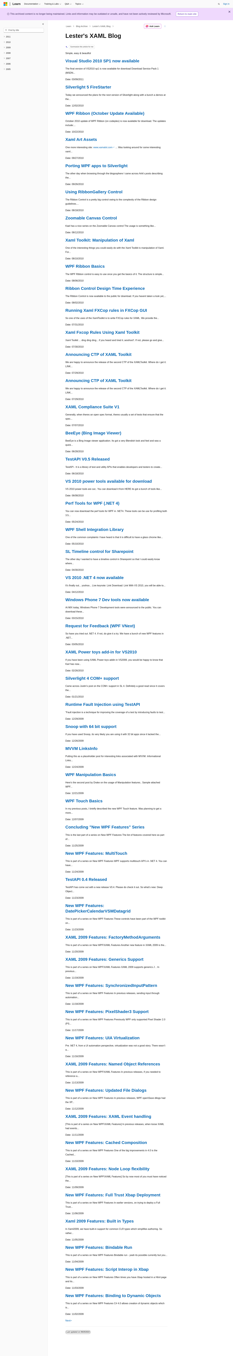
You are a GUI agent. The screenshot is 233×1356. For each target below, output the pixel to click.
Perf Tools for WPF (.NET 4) (92, 503)
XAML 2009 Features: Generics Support (104, 959)
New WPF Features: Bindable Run (98, 1247)
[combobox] (24, 30)
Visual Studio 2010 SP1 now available (102, 61)
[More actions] (165, 26)
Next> (68, 1320)
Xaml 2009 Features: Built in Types (99, 1221)
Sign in (226, 4)
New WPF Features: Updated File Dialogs (106, 1090)
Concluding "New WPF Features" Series (104, 827)
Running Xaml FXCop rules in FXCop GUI (106, 310)
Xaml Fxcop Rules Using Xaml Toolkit (102, 332)
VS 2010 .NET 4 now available (94, 577)
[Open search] (219, 4)
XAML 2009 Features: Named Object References (112, 1064)
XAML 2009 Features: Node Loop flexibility (107, 1169)
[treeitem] (24, 36)
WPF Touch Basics (84, 801)
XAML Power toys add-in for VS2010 (101, 652)
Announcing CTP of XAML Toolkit (98, 354)
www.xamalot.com (102, 147)
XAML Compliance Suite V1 (92, 407)
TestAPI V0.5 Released (87, 459)
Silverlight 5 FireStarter (88, 87)
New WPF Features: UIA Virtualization (102, 1038)
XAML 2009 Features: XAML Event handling (108, 1116)
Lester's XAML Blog (101, 26)
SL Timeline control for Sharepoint (99, 551)
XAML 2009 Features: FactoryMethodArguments (112, 937)
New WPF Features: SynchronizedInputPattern (111, 985)
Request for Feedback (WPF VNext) (100, 626)
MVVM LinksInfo (81, 748)
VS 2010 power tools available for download (108, 481)
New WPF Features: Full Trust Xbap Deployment (112, 1195)
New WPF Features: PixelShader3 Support (107, 1011)
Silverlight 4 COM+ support (92, 678)
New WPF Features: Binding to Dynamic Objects (113, 1295)
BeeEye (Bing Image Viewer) (93, 433)
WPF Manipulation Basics (90, 774)
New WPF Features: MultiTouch (96, 853)
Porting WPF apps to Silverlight (96, 165)
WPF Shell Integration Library (94, 529)
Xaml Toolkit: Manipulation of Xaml (99, 240)
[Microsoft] (5, 4)
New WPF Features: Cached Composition (106, 1142)
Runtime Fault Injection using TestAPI (102, 704)
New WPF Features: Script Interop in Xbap (107, 1269)
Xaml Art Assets (81, 139)
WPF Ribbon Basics (85, 266)
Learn (68, 26)
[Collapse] (43, 24)
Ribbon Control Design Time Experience (105, 288)
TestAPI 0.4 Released (86, 879)
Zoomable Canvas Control (91, 218)
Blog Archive (82, 26)
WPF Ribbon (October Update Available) (104, 113)
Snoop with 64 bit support (90, 726)
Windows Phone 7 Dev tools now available (107, 599)
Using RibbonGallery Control (93, 192)
